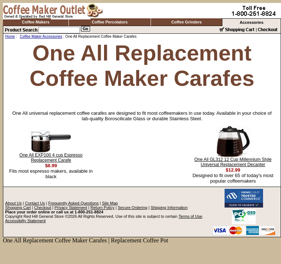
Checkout (42, 207)
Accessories (251, 22)
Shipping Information (169, 207)
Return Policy (102, 207)
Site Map (110, 203)
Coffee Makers (35, 22)
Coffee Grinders (186, 22)
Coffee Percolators (110, 22)
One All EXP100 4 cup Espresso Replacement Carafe (50, 158)
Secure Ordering (132, 207)
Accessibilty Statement (25, 221)
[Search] (59, 30)
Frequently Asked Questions (73, 203)
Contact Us (35, 203)
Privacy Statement (71, 207)
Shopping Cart (18, 207)
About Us (13, 203)
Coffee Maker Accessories (41, 36)
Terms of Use (190, 216)
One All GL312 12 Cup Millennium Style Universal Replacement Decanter (232, 162)
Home (10, 36)
